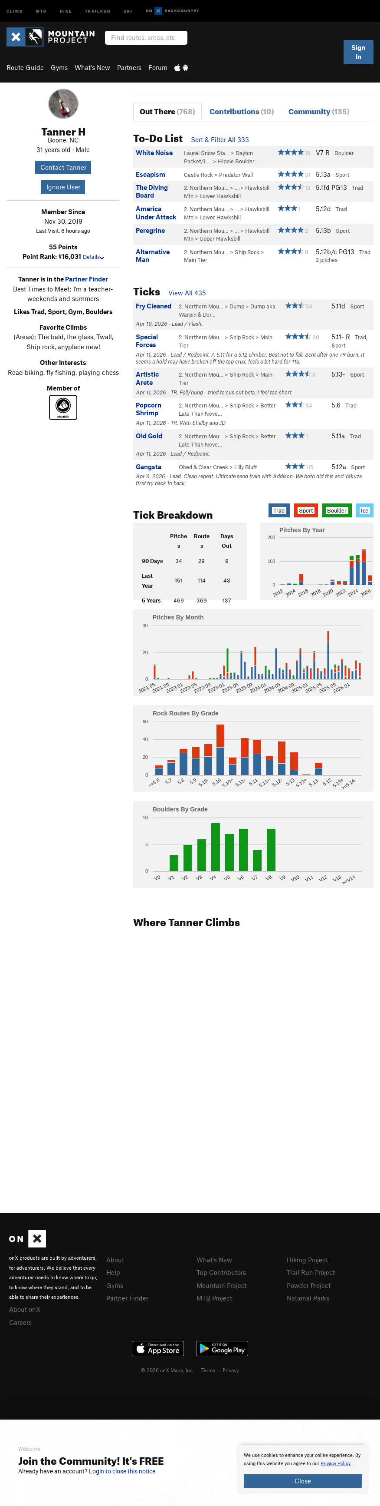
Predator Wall (236, 174)
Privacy (231, 1370)
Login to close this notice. (123, 1471)
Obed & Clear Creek (203, 466)
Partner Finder (86, 279)
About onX (24, 1309)
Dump (236, 306)
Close (303, 1481)
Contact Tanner (63, 167)
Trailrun (98, 10)
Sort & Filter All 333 (220, 139)
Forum (157, 67)
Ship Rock (247, 251)
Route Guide (25, 67)
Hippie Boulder (236, 161)
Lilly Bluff (245, 466)
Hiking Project (307, 1260)
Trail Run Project (311, 1272)
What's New (92, 67)
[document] (303, 1469)
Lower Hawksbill (220, 195)
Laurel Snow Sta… (206, 152)
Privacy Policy (336, 1463)
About (115, 1260)
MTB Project (214, 1298)
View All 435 (187, 293)
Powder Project (309, 1285)
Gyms (59, 67)
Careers (20, 1322)
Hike (66, 10)
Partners (129, 67)
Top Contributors (221, 1272)
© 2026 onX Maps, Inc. (167, 1370)
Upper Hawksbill (220, 238)
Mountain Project (222, 1285)
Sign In (358, 51)
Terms (208, 1370)
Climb (15, 10)
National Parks (308, 1298)
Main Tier (195, 259)
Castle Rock (198, 174)
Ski (128, 10)
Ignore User (63, 187)
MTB (41, 10)
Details (93, 256)
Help (113, 1272)
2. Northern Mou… (206, 187)
